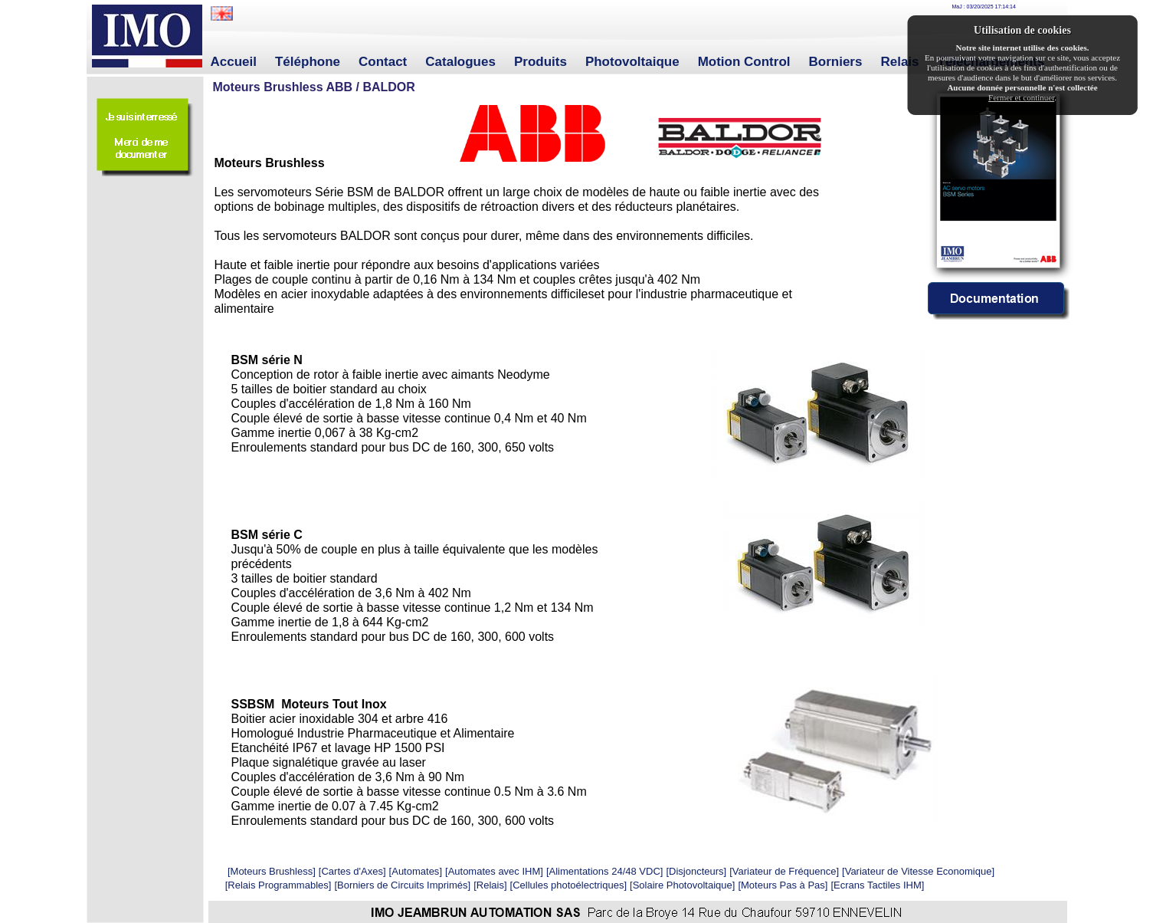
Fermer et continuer (1021, 97)
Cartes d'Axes (352, 871)
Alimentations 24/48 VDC (604, 871)
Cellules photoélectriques (568, 885)
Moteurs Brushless (272, 871)
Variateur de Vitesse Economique (918, 871)
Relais (490, 885)
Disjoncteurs (696, 871)
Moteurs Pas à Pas (783, 885)
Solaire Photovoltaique (682, 885)
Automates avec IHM (494, 871)
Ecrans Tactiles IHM (878, 885)
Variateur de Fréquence (784, 871)
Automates (415, 871)
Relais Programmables (278, 885)
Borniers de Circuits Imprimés (402, 885)
